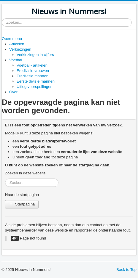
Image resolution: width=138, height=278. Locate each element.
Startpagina (22, 204)
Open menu (12, 38)
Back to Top (126, 269)
